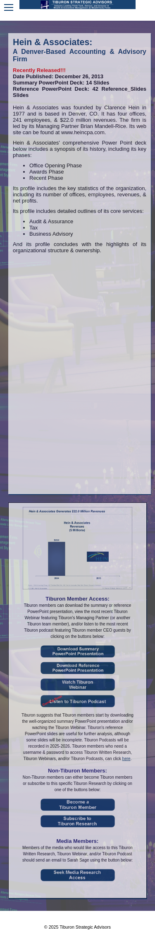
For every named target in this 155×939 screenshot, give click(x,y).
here (126, 758)
